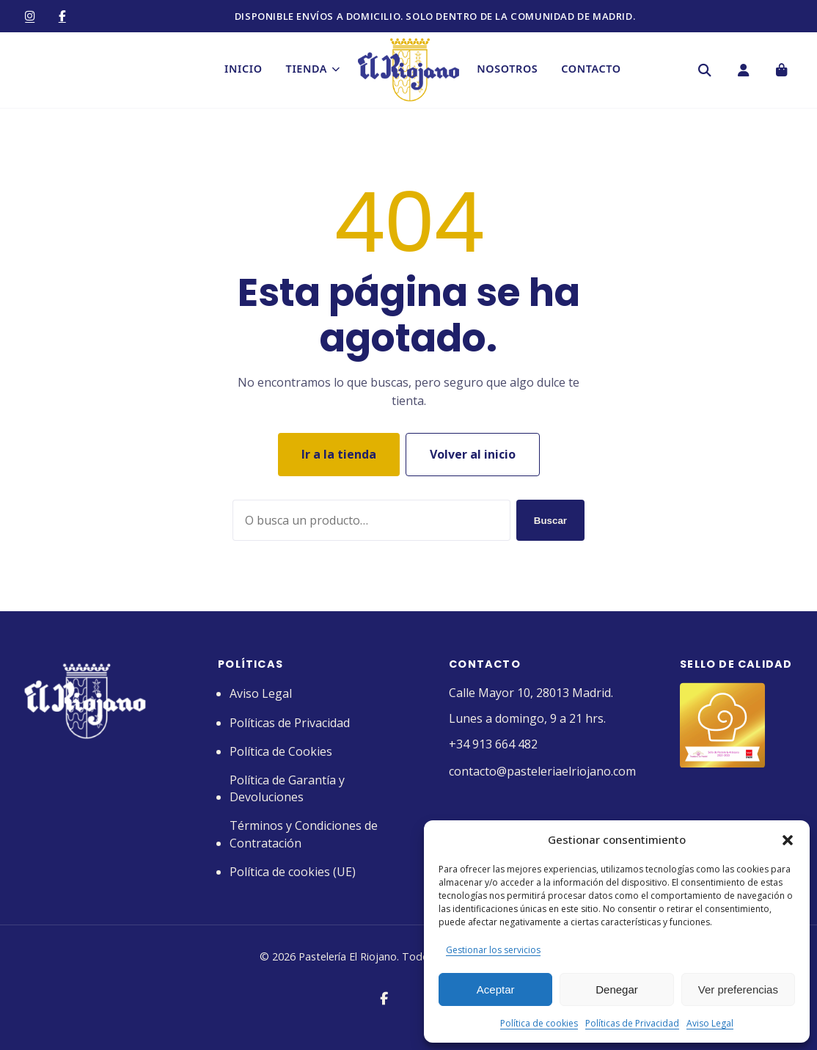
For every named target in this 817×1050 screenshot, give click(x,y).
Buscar (550, 520)
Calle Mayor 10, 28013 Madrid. (531, 693)
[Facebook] (62, 16)
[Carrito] (781, 71)
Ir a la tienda (338, 454)
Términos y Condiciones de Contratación (304, 833)
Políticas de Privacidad (632, 1023)
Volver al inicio (473, 454)
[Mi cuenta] (743, 71)
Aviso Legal (709, 1023)
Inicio (241, 70)
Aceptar (496, 989)
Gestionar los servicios (493, 950)
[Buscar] (705, 71)
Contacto (593, 70)
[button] (787, 840)
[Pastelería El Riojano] (408, 71)
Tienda (311, 70)
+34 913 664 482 (493, 744)
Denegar (617, 989)
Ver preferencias (738, 989)
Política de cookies (539, 1023)
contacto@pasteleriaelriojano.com (542, 771)
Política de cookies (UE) (293, 872)
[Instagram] (30, 16)
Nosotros (509, 70)
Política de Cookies (281, 751)
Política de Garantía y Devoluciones (287, 788)
